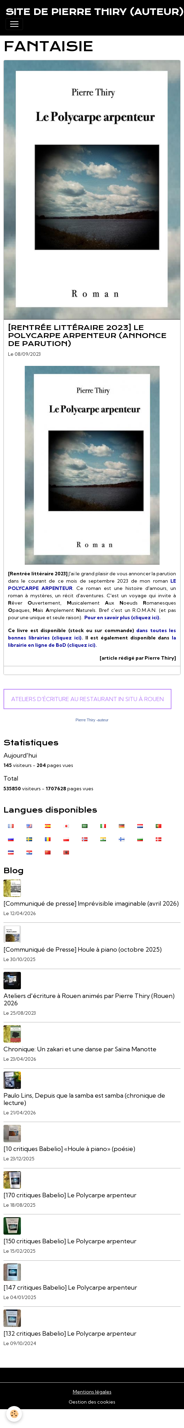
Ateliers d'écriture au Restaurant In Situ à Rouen (87, 699)
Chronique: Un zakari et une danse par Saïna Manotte (79, 1049)
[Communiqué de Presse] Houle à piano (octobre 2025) (82, 949)
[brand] (95, 12)
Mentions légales (92, 1392)
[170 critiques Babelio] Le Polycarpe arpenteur (69, 1195)
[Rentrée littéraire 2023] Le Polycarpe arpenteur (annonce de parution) (87, 335)
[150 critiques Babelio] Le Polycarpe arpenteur (69, 1241)
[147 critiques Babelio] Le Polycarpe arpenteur (70, 1287)
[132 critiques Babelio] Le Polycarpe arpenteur (69, 1333)
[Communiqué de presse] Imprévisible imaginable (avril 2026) (91, 903)
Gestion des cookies (92, 1402)
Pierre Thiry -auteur (92, 720)
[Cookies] (14, 1414)
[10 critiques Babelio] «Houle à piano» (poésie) (69, 1148)
